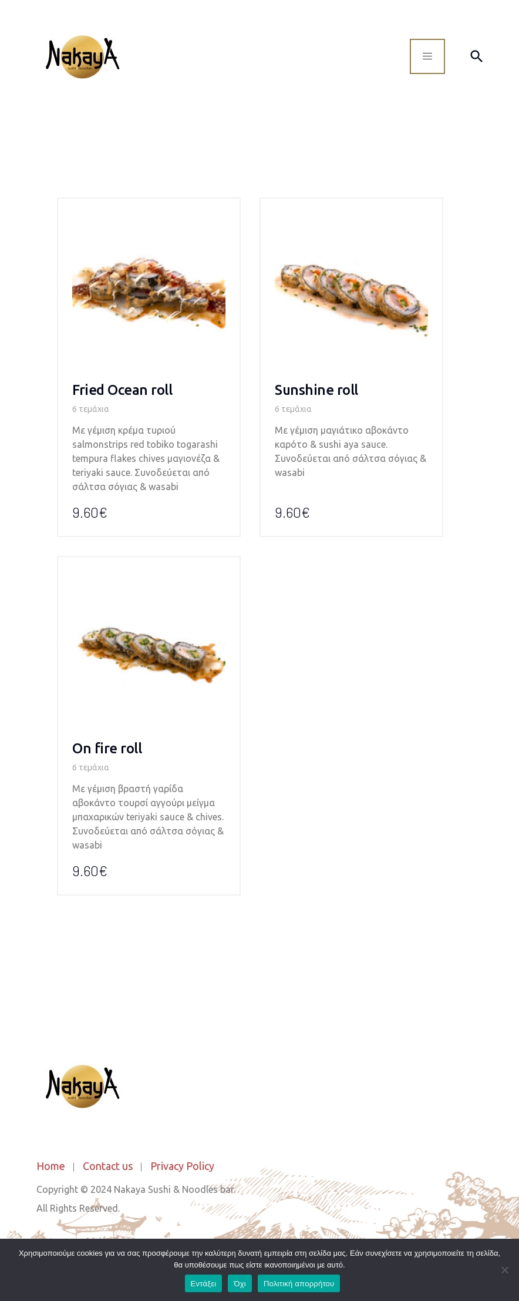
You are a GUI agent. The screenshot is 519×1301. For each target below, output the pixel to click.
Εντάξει (204, 1283)
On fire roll (106, 748)
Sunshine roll (316, 390)
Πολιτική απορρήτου (299, 1283)
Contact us (108, 1166)
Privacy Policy (182, 1166)
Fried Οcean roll (122, 390)
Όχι (240, 1283)
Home (50, 1166)
